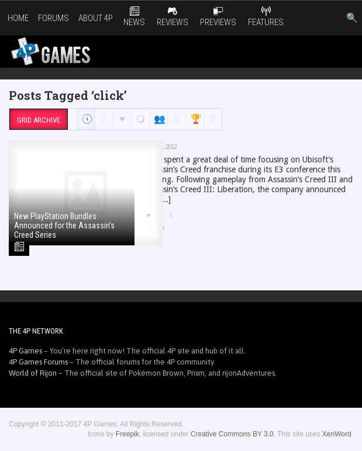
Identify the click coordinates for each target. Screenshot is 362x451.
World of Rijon (33, 373)
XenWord (336, 434)
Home (18, 18)
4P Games (25, 350)
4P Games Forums (38, 362)
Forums (53, 18)
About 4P (95, 18)
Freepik (127, 434)
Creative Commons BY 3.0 (232, 434)
